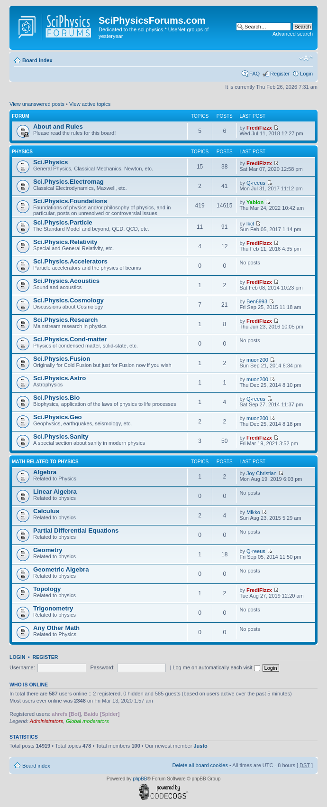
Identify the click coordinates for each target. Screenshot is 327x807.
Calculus (46, 511)
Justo (200, 746)
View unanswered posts (36, 104)
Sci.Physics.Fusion (61, 358)
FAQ (254, 73)
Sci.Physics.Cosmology (68, 300)
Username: (22, 667)
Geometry (48, 550)
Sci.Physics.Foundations (70, 201)
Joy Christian (261, 473)
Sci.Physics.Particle (62, 222)
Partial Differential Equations (75, 530)
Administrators (46, 721)
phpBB (140, 778)
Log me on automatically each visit (216, 667)
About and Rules (58, 126)
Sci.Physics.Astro (59, 378)
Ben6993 (256, 301)
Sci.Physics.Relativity (65, 241)
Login (306, 73)
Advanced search (292, 34)
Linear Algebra (55, 491)
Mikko (253, 512)
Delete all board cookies (199, 765)
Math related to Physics (45, 461)
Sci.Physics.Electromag (68, 181)
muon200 (257, 360)
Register (280, 73)
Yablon (254, 202)
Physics (22, 151)
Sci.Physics (50, 162)
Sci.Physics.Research (65, 319)
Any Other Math (56, 627)
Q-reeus (255, 183)
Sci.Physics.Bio (56, 397)
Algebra (44, 472)
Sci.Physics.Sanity (61, 436)
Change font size (306, 58)
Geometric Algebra (61, 569)
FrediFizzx (259, 128)
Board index (37, 60)
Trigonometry (53, 608)
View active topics (89, 104)
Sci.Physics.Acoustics (66, 280)
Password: (102, 667)
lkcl (250, 223)
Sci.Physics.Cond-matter (70, 339)
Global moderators (87, 721)
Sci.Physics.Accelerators (70, 261)
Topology (47, 588)
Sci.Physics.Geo (57, 417)
